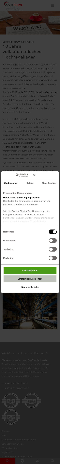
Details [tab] (30, 183)
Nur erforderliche (30, 287)
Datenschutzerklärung (15, 197)
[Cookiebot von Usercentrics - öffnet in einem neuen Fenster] (19, 175)
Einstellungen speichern (30, 278)
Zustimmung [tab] (10, 183)
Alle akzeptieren (30, 270)
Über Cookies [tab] (49, 183)
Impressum (34, 197)
